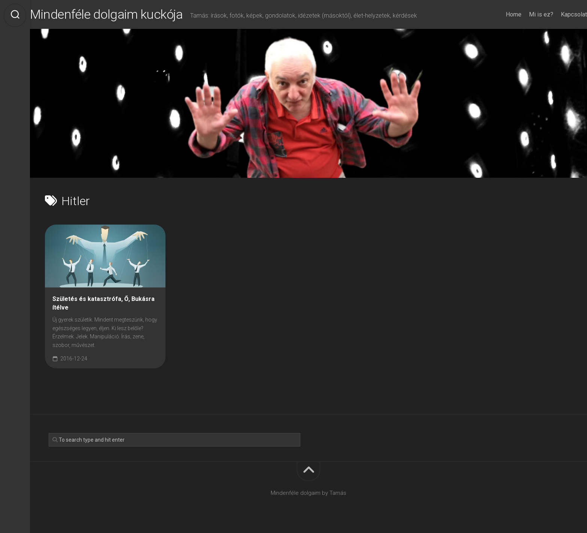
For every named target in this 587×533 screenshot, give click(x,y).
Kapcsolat (559, 14)
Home (499, 14)
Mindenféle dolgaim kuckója (126, 15)
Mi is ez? (526, 14)
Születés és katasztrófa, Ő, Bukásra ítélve (103, 305)
